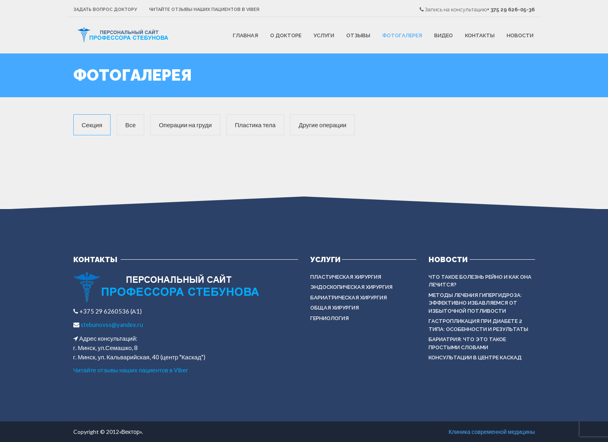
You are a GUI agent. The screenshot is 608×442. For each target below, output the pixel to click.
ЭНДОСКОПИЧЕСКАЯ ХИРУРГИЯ (351, 287)
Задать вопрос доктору (105, 9)
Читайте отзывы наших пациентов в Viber (204, 9)
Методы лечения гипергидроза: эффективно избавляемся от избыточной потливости (475, 303)
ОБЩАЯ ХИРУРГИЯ (334, 308)
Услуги (324, 35)
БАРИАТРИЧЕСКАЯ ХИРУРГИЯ (348, 298)
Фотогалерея (402, 35)
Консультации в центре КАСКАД (475, 357)
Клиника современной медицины (491, 431)
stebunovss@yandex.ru (111, 324)
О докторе (285, 35)
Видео (443, 35)
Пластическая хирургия (345, 277)
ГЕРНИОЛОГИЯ (329, 318)
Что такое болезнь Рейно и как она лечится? (480, 281)
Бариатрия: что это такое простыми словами (467, 343)
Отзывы (358, 35)
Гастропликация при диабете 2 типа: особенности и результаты (478, 325)
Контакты (480, 35)
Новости (520, 35)
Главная (245, 35)
